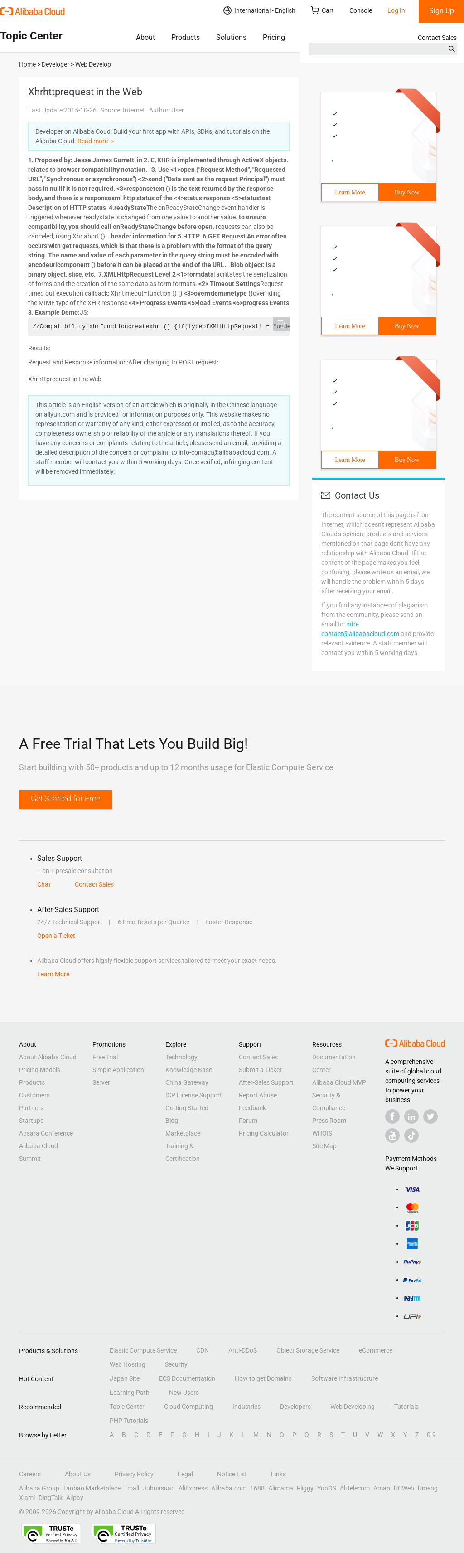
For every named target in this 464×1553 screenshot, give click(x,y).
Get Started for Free (65, 798)
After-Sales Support (266, 1082)
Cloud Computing (188, 1406)
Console (360, 10)
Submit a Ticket (260, 1069)
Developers (295, 1406)
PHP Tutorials (129, 1420)
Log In (396, 10)
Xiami (27, 1497)
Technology (181, 1057)
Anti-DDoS (242, 1350)
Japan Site (125, 1378)
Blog (171, 1120)
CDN (202, 1350)
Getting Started (186, 1107)
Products (185, 37)
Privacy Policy (134, 1474)
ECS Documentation (187, 1378)
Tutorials (406, 1406)
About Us (78, 1474)
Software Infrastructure (344, 1378)
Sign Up (441, 10)
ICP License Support (193, 1095)
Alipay (74, 1497)
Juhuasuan (159, 1488)
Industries (246, 1406)
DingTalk (51, 1497)
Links (278, 1474)
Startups (31, 1120)
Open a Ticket (56, 935)
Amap (381, 1488)
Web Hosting (127, 1364)
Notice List (232, 1474)
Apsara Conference (46, 1133)
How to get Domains (263, 1378)
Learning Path (130, 1392)
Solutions (231, 37)
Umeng (428, 1488)
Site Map (324, 1146)
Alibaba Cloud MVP (339, 1082)
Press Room (329, 1120)
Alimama (280, 1488)
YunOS (326, 1488)
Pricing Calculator (264, 1133)
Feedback (252, 1107)
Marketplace (182, 1133)
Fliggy (305, 1488)
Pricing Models (39, 1069)
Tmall (131, 1488)
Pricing (274, 37)
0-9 (431, 1434)
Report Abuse (258, 1095)
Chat (44, 884)
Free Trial (105, 1057)
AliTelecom (355, 1488)
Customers (34, 1095)
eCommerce (375, 1350)
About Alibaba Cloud (48, 1057)
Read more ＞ (96, 141)
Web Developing (352, 1406)
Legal (185, 1474)
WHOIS (322, 1133)
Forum (248, 1120)
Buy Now (407, 192)
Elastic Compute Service (143, 1350)
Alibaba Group (39, 1488)
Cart (322, 10)
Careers (30, 1474)
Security (176, 1364)
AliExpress (193, 1488)
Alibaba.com (228, 1488)
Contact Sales (437, 37)
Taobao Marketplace (92, 1488)
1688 (257, 1488)
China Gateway (186, 1082)
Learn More (350, 192)
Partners (31, 1107)
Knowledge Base (188, 1069)
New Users (184, 1392)
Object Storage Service (307, 1350)
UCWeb (404, 1488)
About (145, 37)
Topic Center (127, 1406)
